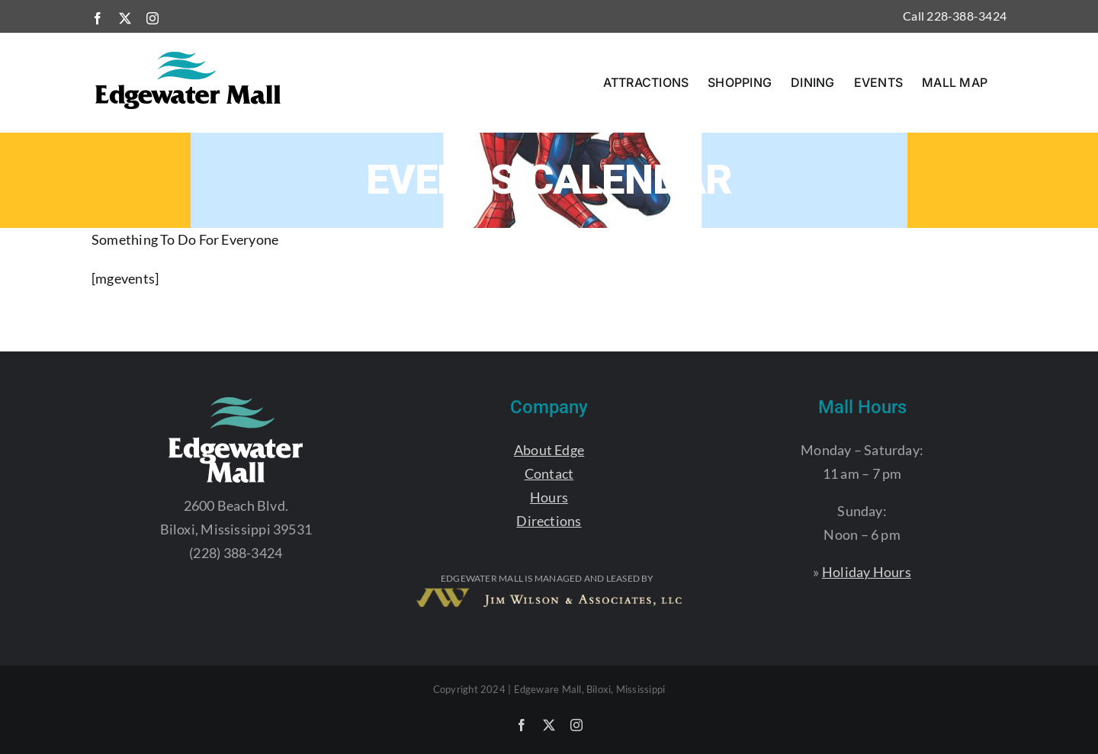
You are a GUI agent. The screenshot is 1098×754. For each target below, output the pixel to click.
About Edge (549, 449)
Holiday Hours (866, 571)
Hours (549, 497)
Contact (549, 473)
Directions (548, 520)
